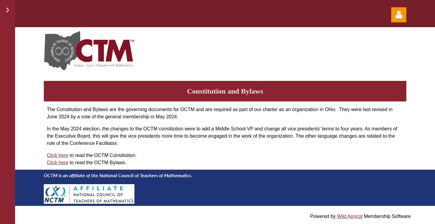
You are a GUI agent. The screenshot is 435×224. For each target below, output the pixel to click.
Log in (398, 14)
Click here (57, 155)
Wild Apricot (349, 216)
